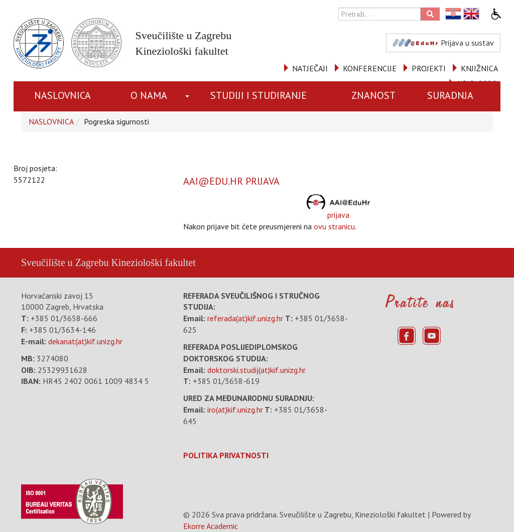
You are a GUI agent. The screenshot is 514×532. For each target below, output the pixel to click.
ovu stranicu (334, 226)
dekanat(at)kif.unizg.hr (85, 341)
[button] (188, 96)
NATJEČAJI (310, 68)
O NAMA (149, 95)
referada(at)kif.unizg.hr (245, 318)
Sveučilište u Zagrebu (64, 262)
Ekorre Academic (210, 526)
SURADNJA (450, 95)
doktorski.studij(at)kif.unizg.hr (256, 370)
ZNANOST (373, 95)
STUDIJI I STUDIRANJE (258, 95)
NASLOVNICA (62, 95)
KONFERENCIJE (370, 68)
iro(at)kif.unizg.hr (235, 410)
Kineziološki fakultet (153, 262)
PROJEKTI (429, 68)
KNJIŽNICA (479, 68)
